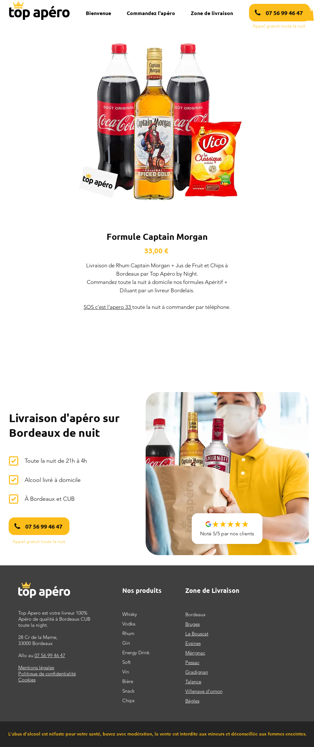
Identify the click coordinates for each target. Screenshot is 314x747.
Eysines (193, 643)
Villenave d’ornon (203, 691)
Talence (193, 682)
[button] (308, 14)
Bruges (192, 624)
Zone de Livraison (212, 590)
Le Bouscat (196, 634)
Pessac (192, 662)
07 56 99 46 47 (50, 655)
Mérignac (195, 653)
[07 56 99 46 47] (279, 12)
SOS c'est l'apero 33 (108, 307)
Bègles (192, 701)
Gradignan (196, 672)
